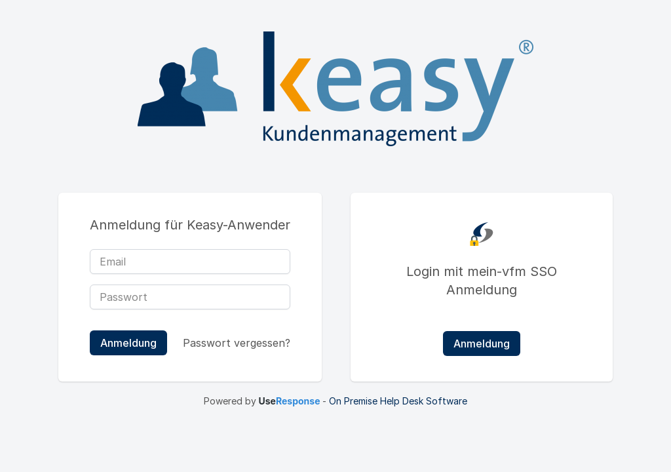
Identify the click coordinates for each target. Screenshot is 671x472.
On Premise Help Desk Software (398, 400)
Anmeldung (481, 343)
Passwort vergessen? (236, 342)
